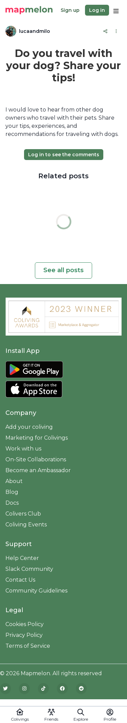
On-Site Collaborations (35, 459)
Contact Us (20, 580)
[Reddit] (81, 688)
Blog (11, 492)
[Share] (105, 31)
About (14, 481)
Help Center (22, 558)
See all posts (63, 270)
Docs (12, 503)
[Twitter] (5, 688)
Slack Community (29, 569)
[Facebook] (62, 688)
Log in (97, 10)
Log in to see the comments (63, 155)
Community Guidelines (36, 590)
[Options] (116, 10)
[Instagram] (24, 688)
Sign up (70, 10)
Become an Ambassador (38, 470)
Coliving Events (26, 524)
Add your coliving (29, 427)
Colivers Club (23, 513)
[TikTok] (43, 688)
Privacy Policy (24, 635)
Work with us (23, 448)
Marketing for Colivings (36, 438)
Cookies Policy (24, 624)
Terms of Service (27, 646)
